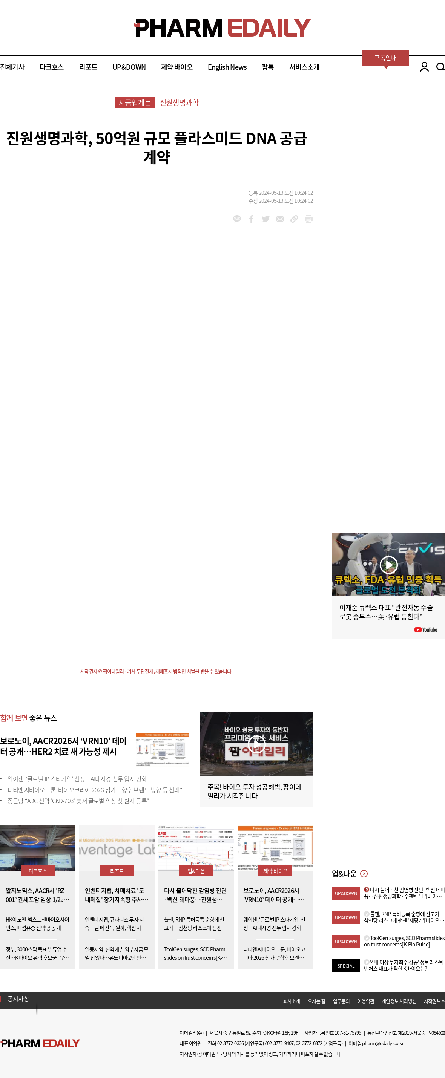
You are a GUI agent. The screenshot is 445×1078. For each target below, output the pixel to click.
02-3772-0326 (230, 1043)
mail (280, 219)
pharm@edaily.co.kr (383, 1043)
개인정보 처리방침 (399, 1000)
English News (227, 67)
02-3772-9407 (280, 1043)
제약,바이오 (275, 870)
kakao (237, 219)
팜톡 (268, 67)
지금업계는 (134, 102)
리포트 (88, 67)
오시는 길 (316, 1000)
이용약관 (365, 1000)
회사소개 (291, 1000)
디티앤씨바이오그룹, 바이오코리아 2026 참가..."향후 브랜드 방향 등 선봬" (95, 789)
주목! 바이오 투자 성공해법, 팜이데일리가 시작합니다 (254, 791)
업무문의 (341, 1000)
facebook (251, 219)
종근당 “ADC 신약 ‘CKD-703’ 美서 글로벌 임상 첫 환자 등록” (78, 800)
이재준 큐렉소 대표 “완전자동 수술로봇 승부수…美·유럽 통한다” (386, 612)
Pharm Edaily (40, 1043)
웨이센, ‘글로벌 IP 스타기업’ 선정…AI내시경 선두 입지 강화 (77, 778)
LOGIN (422, 67)
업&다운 (196, 870)
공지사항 (18, 998)
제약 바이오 (177, 67)
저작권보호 (434, 1000)
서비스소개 (304, 67)
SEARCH (440, 67)
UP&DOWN (129, 67)
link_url (294, 219)
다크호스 (52, 67)
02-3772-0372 (309, 1043)
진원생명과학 (179, 102)
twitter (265, 219)
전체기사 (12, 67)
